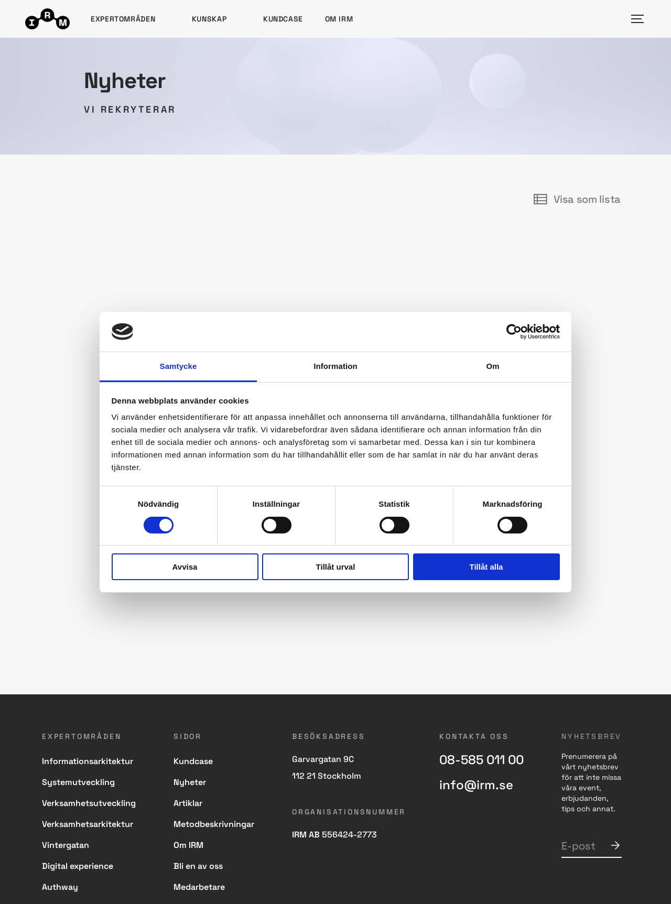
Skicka (615, 845)
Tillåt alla (486, 566)
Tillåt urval (335, 566)
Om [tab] (492, 366)
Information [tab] (335, 366)
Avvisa (185, 566)
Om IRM (339, 19)
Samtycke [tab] (178, 366)
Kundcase (283, 19)
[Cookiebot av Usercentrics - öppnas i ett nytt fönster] (514, 332)
